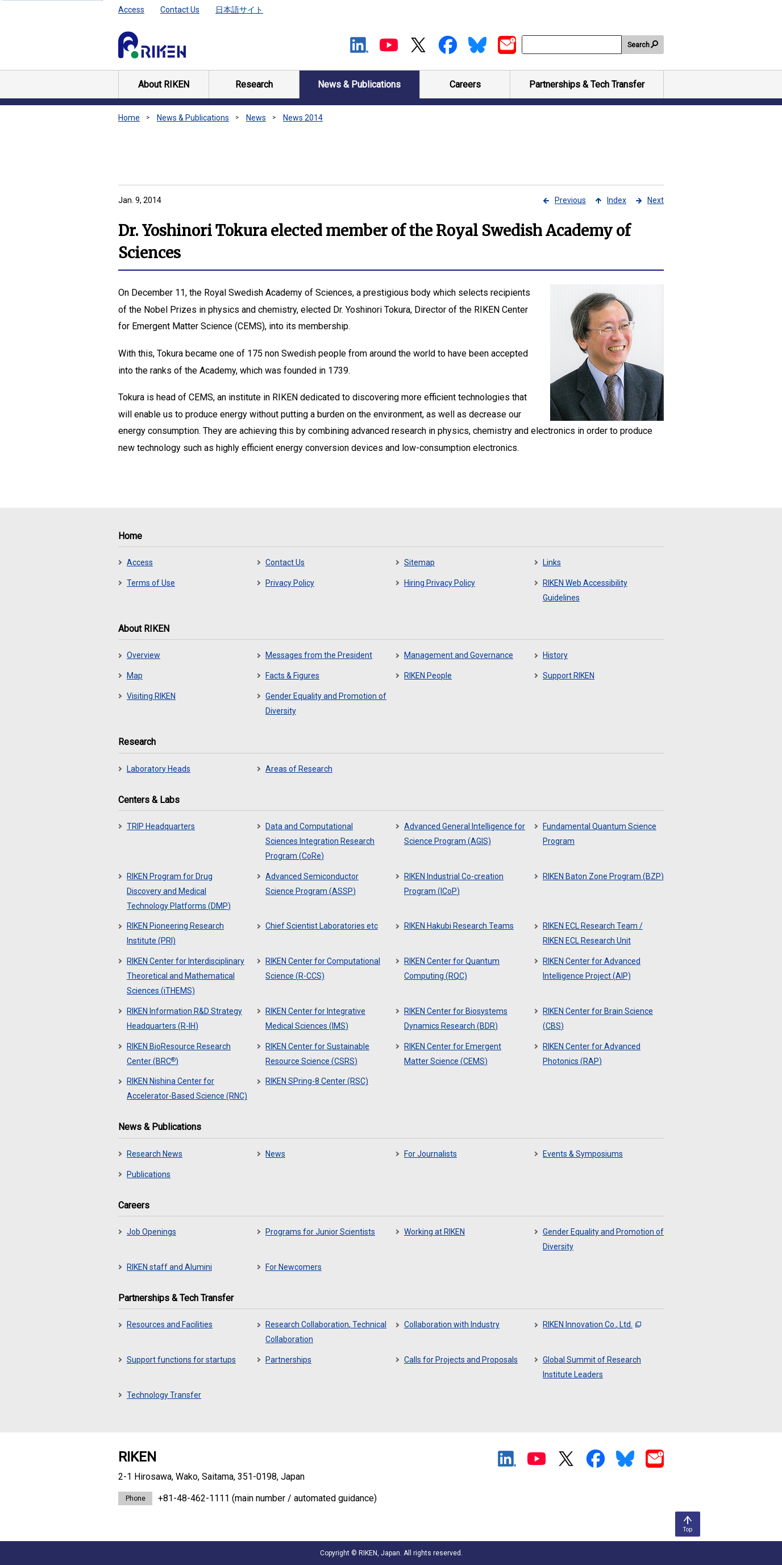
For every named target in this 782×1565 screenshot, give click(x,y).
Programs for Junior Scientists (320, 1231)
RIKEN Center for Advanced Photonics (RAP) (591, 1054)
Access (131, 9)
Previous (570, 200)
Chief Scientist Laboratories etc (321, 925)
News (256, 117)
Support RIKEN (568, 675)
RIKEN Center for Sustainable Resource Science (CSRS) (317, 1054)
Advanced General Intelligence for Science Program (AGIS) (464, 834)
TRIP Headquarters (161, 826)
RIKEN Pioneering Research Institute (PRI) (175, 933)
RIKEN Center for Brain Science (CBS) (598, 1018)
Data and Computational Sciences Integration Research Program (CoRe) (320, 841)
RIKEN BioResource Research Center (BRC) (179, 1054)
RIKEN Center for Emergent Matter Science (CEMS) (452, 1054)
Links (552, 562)
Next (655, 200)
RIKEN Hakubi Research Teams (459, 925)
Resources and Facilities (170, 1324)
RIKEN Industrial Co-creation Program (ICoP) (454, 884)
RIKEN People (428, 675)
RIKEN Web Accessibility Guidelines (585, 590)
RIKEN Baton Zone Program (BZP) (603, 876)
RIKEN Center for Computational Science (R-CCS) (322, 968)
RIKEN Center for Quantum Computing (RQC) (452, 968)
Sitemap (419, 562)
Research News (154, 1153)
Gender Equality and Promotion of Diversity (325, 703)
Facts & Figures (292, 675)
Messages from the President (318, 655)
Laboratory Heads (158, 768)
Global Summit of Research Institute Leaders (592, 1367)
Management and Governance (458, 655)
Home (129, 117)
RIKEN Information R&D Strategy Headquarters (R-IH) (184, 1018)
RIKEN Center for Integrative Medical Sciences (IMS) (315, 1018)
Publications (148, 1174)
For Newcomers (293, 1267)
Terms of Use (151, 582)
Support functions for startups (181, 1359)
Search (638, 45)
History (555, 655)
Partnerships (288, 1359)
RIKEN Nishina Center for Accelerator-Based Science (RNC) (187, 1088)
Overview (143, 655)
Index (616, 200)
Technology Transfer (164, 1395)
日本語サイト (239, 9)
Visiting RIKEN (151, 696)
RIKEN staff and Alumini (169, 1267)
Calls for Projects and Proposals (461, 1359)
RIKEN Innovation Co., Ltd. (592, 1324)
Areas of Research (298, 768)
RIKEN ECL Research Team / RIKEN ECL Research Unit (593, 933)
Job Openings (151, 1231)
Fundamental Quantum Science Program (599, 834)
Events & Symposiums (583, 1153)
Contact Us (179, 9)
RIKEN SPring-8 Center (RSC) (316, 1081)
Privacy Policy (289, 582)
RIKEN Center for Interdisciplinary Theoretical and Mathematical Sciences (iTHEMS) (185, 976)
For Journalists (430, 1153)
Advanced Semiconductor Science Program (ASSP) (312, 884)
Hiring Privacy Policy (439, 582)
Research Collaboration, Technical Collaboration (325, 1332)
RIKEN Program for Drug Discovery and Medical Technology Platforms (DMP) (179, 891)
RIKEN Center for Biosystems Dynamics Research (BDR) (456, 1018)
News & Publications (193, 117)
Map (135, 675)
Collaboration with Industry (452, 1324)
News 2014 (303, 117)
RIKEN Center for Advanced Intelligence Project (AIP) (591, 968)
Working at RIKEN (434, 1231)
